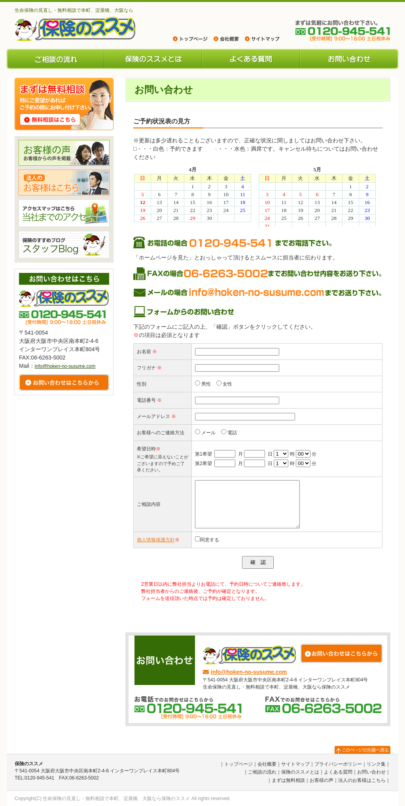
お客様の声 (321, 780)
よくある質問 (251, 59)
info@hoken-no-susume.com (249, 672)
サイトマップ (295, 764)
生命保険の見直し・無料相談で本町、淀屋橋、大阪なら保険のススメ (116, 798)
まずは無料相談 (288, 780)
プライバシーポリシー (338, 764)
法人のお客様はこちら (362, 780)
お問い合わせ (349, 59)
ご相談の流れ (55, 59)
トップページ (238, 764)
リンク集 (376, 764)
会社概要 (266, 764)
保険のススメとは (153, 59)
